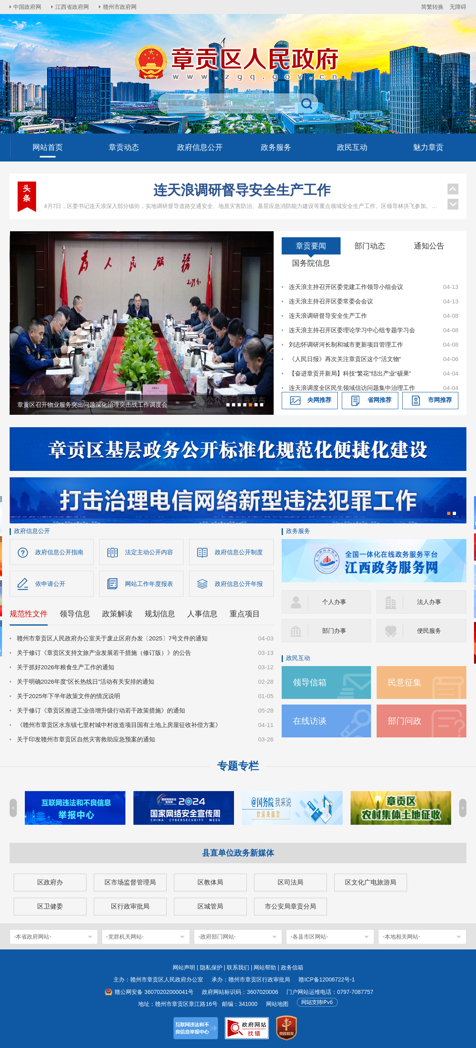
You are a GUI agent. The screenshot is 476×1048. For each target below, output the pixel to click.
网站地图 (277, 1004)
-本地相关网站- (401, 936)
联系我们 (238, 967)
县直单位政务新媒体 (238, 852)
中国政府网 (28, 7)
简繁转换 (432, 7)
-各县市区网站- (309, 936)
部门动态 (370, 246)
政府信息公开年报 (239, 583)
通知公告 (429, 246)
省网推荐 (379, 399)
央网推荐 (319, 399)
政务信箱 (292, 967)
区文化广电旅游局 (370, 882)
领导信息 (75, 614)
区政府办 (50, 882)
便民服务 (429, 630)
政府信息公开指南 (59, 552)
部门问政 (405, 720)
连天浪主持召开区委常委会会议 (331, 301)
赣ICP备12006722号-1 (327, 979)
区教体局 (210, 882)
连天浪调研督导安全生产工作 (242, 190)
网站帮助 (265, 967)
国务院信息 (311, 263)
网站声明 (184, 967)
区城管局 (210, 906)
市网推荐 (440, 399)
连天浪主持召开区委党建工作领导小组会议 (346, 286)
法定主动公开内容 (149, 552)
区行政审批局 (130, 906)
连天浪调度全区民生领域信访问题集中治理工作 (352, 387)
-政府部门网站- (217, 936)
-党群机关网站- (124, 936)
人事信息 (202, 614)
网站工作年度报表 (149, 583)
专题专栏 (238, 766)
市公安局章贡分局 (290, 906)
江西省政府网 (72, 7)
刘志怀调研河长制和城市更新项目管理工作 (346, 344)
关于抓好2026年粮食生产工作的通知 (65, 667)
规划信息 (160, 614)
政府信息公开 (32, 530)
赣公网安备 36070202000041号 (154, 992)
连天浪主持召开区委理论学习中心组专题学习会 (352, 330)
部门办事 (334, 630)
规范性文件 (29, 614)
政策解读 (117, 614)
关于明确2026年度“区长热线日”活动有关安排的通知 (85, 681)
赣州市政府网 (120, 7)
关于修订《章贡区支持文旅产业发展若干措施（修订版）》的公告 (104, 652)
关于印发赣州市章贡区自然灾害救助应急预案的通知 (86, 739)
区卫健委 (50, 906)
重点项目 (245, 614)
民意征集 (405, 682)
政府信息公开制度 (239, 552)
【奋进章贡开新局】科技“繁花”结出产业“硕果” (350, 373)
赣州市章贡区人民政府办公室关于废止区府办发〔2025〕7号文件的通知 (112, 638)
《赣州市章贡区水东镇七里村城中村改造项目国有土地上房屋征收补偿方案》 (119, 724)
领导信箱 (310, 682)
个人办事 (334, 601)
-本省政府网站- (32, 936)
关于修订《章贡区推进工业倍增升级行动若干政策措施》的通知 (101, 710)
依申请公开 (50, 583)
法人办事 (429, 601)
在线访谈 (310, 720)
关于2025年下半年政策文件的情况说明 (68, 696)
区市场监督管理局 (130, 882)
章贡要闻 (311, 246)
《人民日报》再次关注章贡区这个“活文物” (345, 358)
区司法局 (290, 882)
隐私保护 (211, 967)
